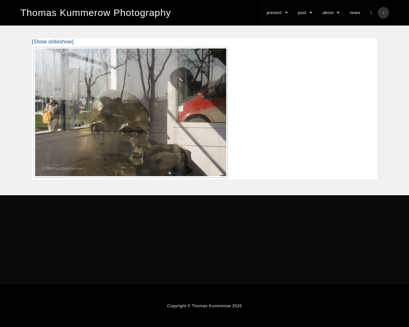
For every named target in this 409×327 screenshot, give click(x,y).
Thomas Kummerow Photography (95, 12)
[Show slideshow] (52, 41)
